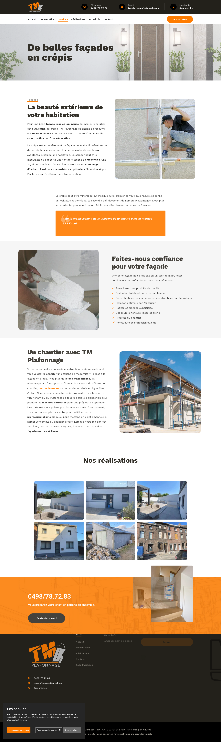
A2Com (147, 729)
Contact (108, 19)
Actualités (94, 19)
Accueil (32, 19)
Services (63, 19)
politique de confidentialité (135, 734)
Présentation (47, 19)
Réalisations (78, 19)
